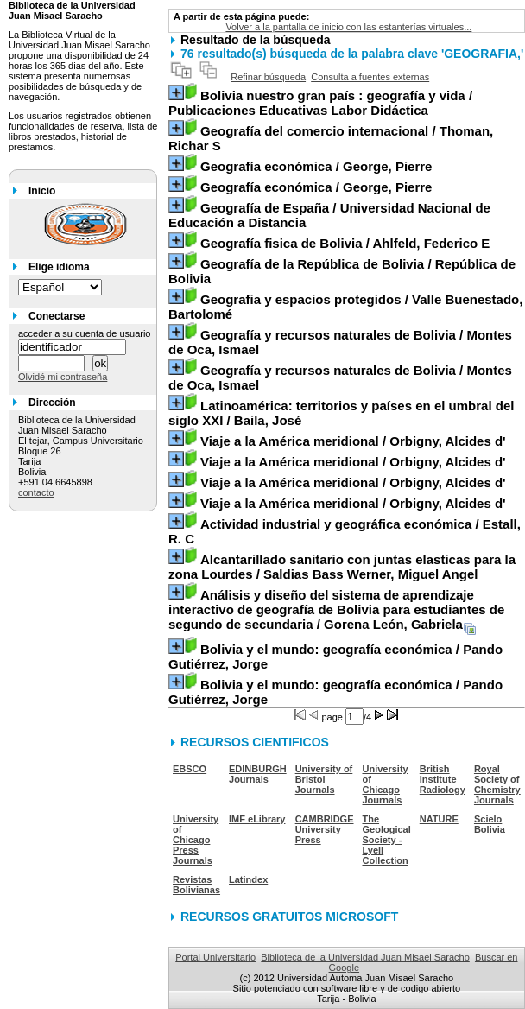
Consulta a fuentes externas (370, 77)
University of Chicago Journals (385, 784)
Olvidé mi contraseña (62, 376)
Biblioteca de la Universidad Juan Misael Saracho (365, 957)
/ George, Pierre (316, 166)
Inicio (41, 191)
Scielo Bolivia (489, 824)
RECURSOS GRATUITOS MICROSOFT (289, 916)
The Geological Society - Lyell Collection (387, 840)
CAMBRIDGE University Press (324, 829)
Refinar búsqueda (268, 77)
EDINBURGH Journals (258, 774)
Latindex (248, 879)
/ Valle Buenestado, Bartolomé (345, 306)
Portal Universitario (215, 957)
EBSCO (189, 769)
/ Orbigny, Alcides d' (353, 441)
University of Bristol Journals (324, 779)
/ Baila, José (341, 413)
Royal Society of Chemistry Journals (497, 784)
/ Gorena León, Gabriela (336, 609)
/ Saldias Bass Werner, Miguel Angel (342, 566)
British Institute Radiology (442, 779)
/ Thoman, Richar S (330, 138)
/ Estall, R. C (344, 531)
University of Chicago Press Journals (195, 840)
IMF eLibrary (257, 819)
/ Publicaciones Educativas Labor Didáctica (320, 102)
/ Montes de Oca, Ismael (340, 342)
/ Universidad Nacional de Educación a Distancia (329, 215)
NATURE (439, 819)
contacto (36, 492)
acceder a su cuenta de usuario (84, 333)
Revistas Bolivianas (196, 884)
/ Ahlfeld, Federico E (345, 243)
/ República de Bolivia (342, 271)
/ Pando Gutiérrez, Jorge (335, 656)
